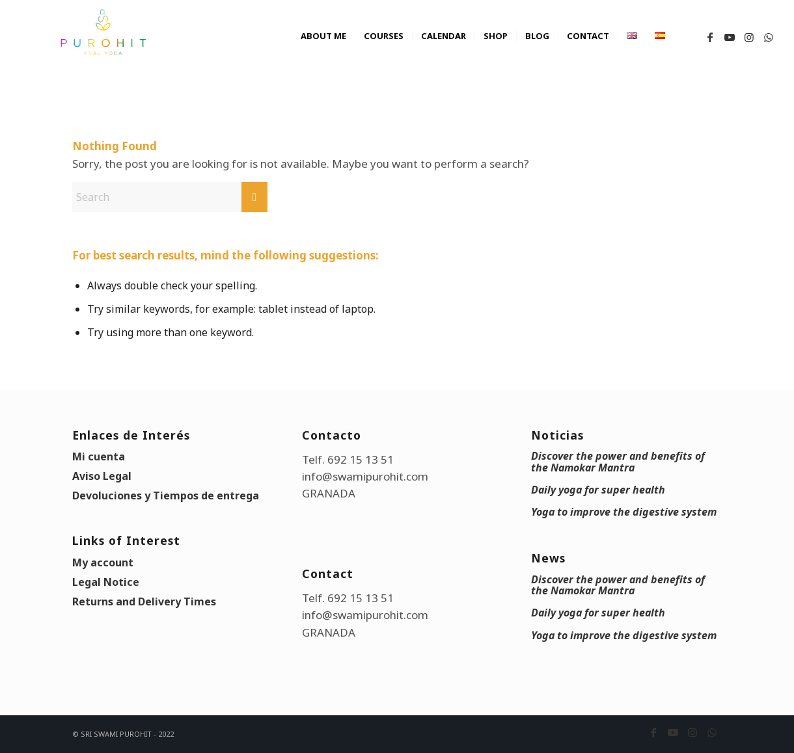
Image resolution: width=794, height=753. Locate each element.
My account (102, 562)
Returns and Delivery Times (144, 601)
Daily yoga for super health (598, 489)
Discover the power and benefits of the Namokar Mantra (618, 461)
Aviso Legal (101, 476)
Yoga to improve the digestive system (624, 512)
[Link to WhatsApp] (768, 37)
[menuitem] (323, 49)
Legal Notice (105, 582)
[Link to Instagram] (749, 37)
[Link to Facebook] (710, 37)
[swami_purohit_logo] (102, 32)
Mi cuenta (98, 456)
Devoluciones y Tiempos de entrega (165, 495)
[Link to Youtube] (729, 37)
